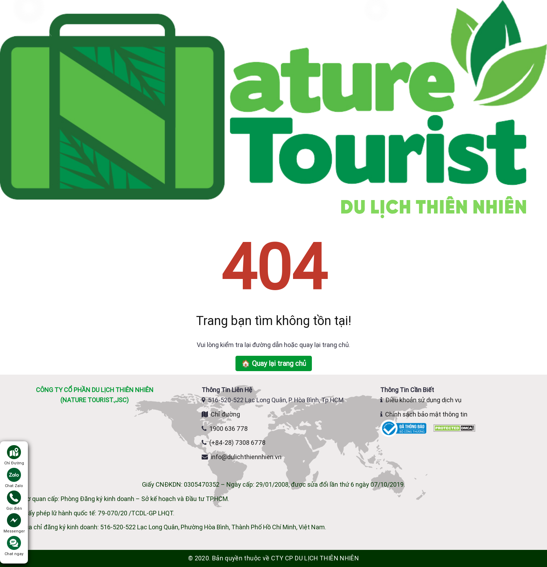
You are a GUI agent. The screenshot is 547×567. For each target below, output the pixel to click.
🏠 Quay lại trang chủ (273, 363)
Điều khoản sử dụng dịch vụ (423, 400)
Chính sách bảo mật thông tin (426, 414)
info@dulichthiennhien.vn (246, 457)
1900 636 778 (228, 429)
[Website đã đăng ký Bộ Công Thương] (404, 428)
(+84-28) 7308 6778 (237, 443)
